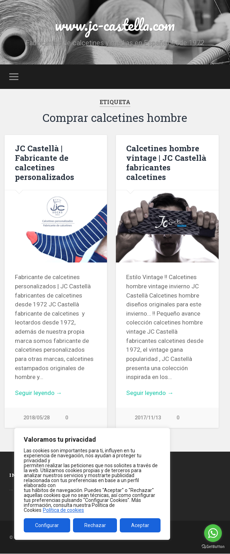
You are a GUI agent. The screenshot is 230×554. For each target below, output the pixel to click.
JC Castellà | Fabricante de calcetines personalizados (44, 162)
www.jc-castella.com (115, 24)
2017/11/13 (148, 418)
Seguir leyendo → (38, 392)
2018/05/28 (36, 418)
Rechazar (95, 525)
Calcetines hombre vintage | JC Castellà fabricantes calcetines (166, 162)
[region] (92, 484)
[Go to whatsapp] (213, 533)
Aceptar (140, 525)
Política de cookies (63, 510)
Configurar (47, 525)
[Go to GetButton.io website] (213, 546)
